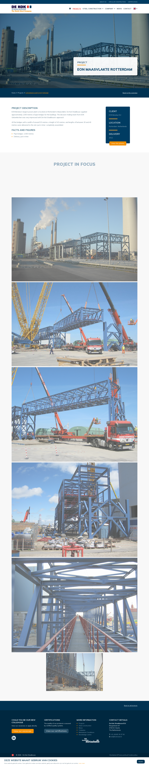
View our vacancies (23, 731)
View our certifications (56, 731)
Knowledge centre (85, 735)
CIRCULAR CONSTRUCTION (117, 2)
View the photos (117, 143)
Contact (127, 9)
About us (103, 2)
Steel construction (92, 9)
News (119, 9)
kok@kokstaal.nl (116, 737)
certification (132, 2)
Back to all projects (130, 706)
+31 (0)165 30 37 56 (118, 734)
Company (109, 9)
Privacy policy (122, 755)
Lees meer (82, 763)
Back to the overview (130, 93)
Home (70, 9)
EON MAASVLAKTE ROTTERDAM (37, 93)
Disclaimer (112, 755)
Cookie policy (132, 755)
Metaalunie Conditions (86, 732)
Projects (77, 9)
